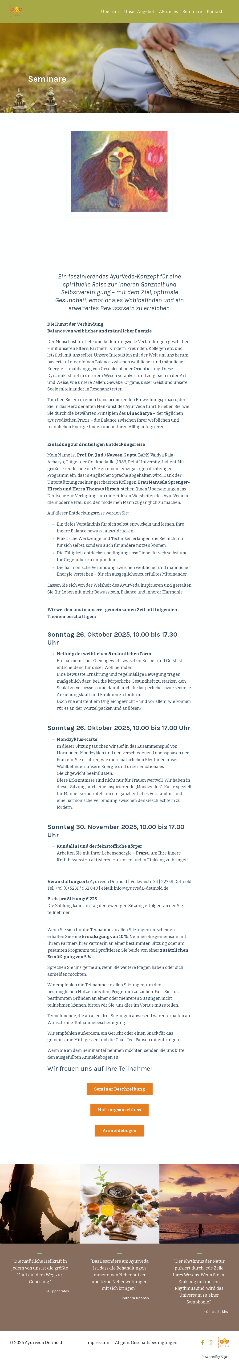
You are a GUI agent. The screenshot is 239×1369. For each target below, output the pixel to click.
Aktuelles (168, 11)
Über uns (110, 11)
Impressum (97, 1342)
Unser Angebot (139, 11)
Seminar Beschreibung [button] (119, 1089)
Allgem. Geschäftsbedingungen (146, 1342)
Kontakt (215, 11)
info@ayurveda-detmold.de (141, 888)
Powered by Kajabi (216, 1357)
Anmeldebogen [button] (119, 1130)
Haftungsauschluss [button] (119, 1109)
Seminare (192, 11)
